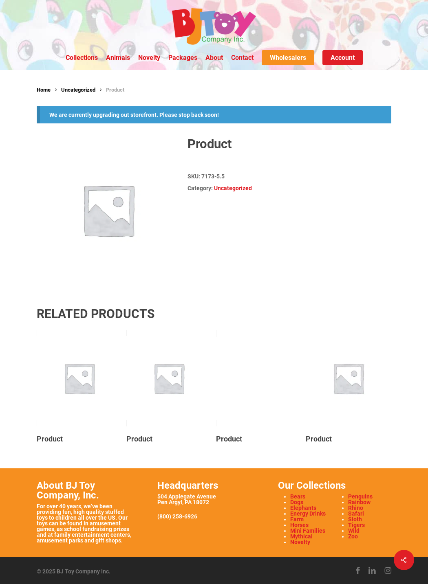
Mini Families (307, 530)
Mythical (301, 536)
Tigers (356, 525)
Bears (297, 496)
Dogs (296, 502)
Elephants (303, 508)
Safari (356, 513)
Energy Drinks (308, 513)
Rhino (355, 508)
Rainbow (359, 502)
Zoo (353, 536)
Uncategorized (78, 90)
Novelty (300, 542)
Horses (299, 525)
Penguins (360, 496)
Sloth (355, 519)
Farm (297, 519)
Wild (354, 530)
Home (44, 90)
